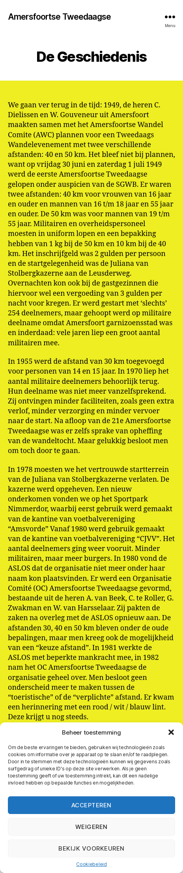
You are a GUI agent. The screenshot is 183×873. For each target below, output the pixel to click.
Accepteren (91, 805)
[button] (171, 732)
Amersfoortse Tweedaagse (59, 17)
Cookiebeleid (91, 864)
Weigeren (91, 827)
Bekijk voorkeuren (91, 848)
